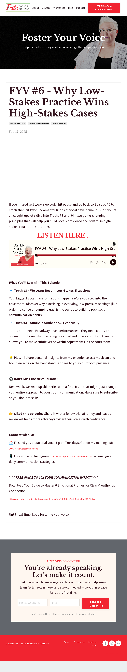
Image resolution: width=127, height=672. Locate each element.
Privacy (67, 653)
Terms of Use (79, 653)
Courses (45, 7)
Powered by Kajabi (113, 664)
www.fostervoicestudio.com (29, 448)
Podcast (80, 7)
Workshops (59, 7)
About (35, 7)
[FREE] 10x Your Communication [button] (103, 8)
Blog (70, 7)
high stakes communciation (39, 124)
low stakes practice (59, 124)
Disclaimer (92, 653)
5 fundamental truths (17, 124)
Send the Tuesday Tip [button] (97, 612)
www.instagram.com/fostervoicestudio (81, 456)
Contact (94, 656)
